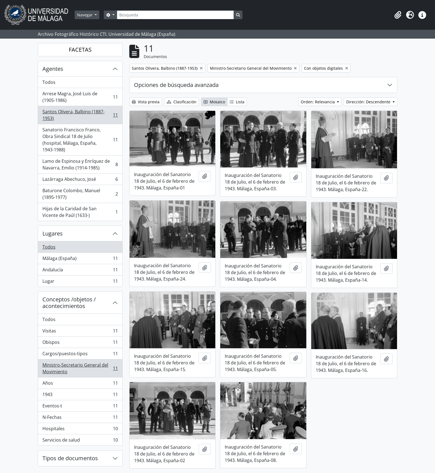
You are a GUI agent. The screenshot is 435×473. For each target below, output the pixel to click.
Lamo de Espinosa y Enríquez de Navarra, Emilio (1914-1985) (80, 164)
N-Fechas (80, 418)
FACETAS (80, 49)
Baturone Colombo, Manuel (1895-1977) (80, 193)
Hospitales (80, 429)
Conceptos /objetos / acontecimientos (69, 303)
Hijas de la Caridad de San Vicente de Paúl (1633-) (80, 212)
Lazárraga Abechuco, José (80, 180)
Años (80, 384)
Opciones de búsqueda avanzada (176, 85)
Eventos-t (80, 407)
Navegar (85, 14)
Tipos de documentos (70, 458)
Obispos (80, 343)
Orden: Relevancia (318, 101)
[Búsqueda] (175, 15)
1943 (80, 395)
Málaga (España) (80, 259)
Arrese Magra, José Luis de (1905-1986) (80, 97)
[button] (398, 15)
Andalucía (80, 271)
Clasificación (181, 101)
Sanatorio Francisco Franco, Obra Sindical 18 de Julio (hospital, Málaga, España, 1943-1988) (80, 140)
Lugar (80, 282)
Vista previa (146, 101)
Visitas (80, 332)
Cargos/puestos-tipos (80, 354)
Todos (48, 82)
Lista (237, 101)
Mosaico (214, 101)
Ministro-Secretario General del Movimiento (80, 368)
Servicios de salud (80, 441)
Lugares (52, 233)
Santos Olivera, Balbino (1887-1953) (80, 115)
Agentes (52, 68)
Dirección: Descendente (368, 101)
